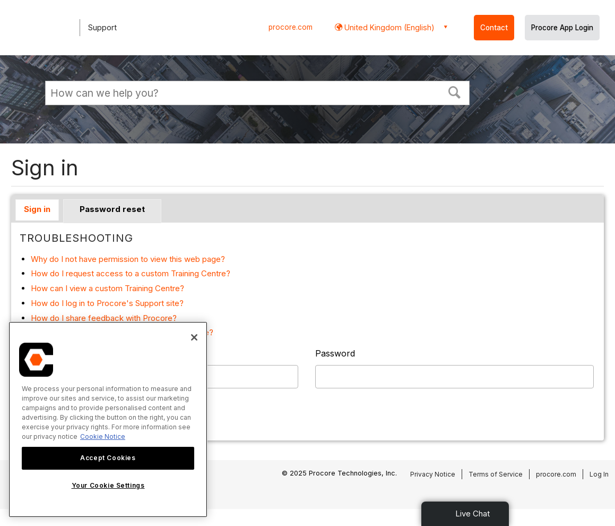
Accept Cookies (107, 458)
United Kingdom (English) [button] (388, 27)
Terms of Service (496, 474)
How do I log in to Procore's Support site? (107, 303)
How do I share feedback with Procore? (104, 318)
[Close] (194, 337)
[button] (455, 91)
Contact (494, 27)
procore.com (290, 27)
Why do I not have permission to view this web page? (128, 259)
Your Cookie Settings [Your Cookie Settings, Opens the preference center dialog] (108, 485)
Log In (599, 474)
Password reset (112, 209)
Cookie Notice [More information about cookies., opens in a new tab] (102, 436)
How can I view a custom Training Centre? (107, 288)
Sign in (37, 209)
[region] (107, 419)
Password (335, 353)
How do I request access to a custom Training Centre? (130, 273)
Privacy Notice (432, 474)
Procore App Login (562, 27)
